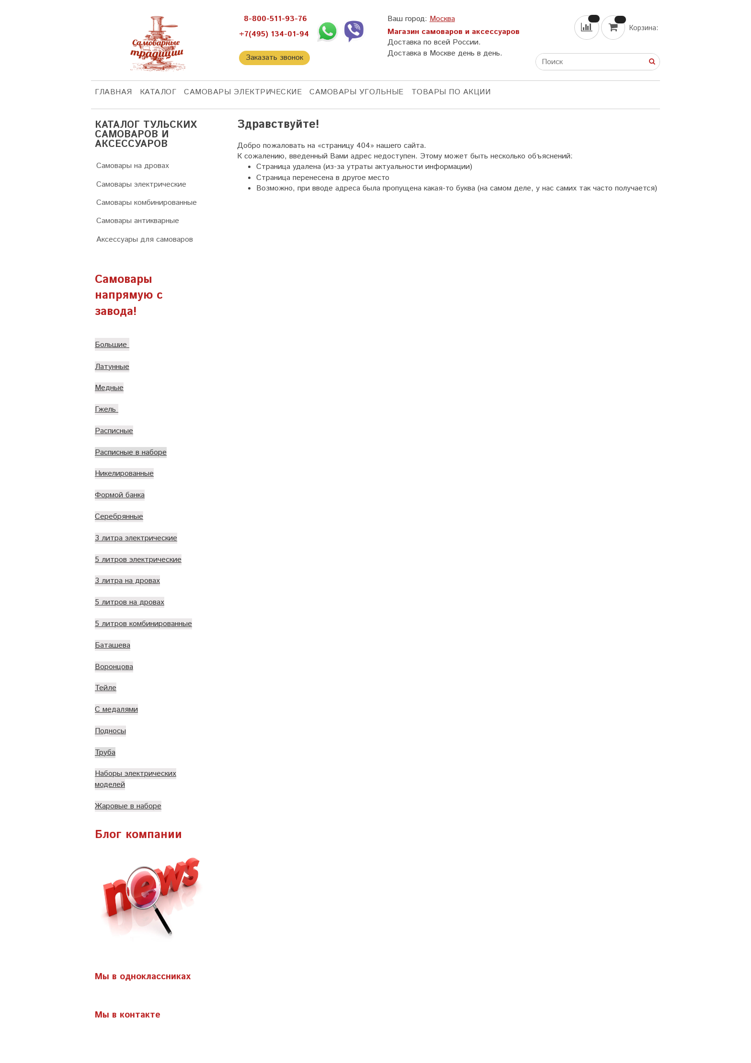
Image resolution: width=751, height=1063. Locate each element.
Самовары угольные (356, 92)
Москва (442, 18)
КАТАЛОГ (158, 92)
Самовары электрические (243, 92)
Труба (105, 752)
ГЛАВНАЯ (113, 92)
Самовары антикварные (137, 220)
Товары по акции (451, 92)
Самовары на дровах (132, 165)
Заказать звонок (274, 57)
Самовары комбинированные (146, 202)
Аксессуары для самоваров (144, 239)
